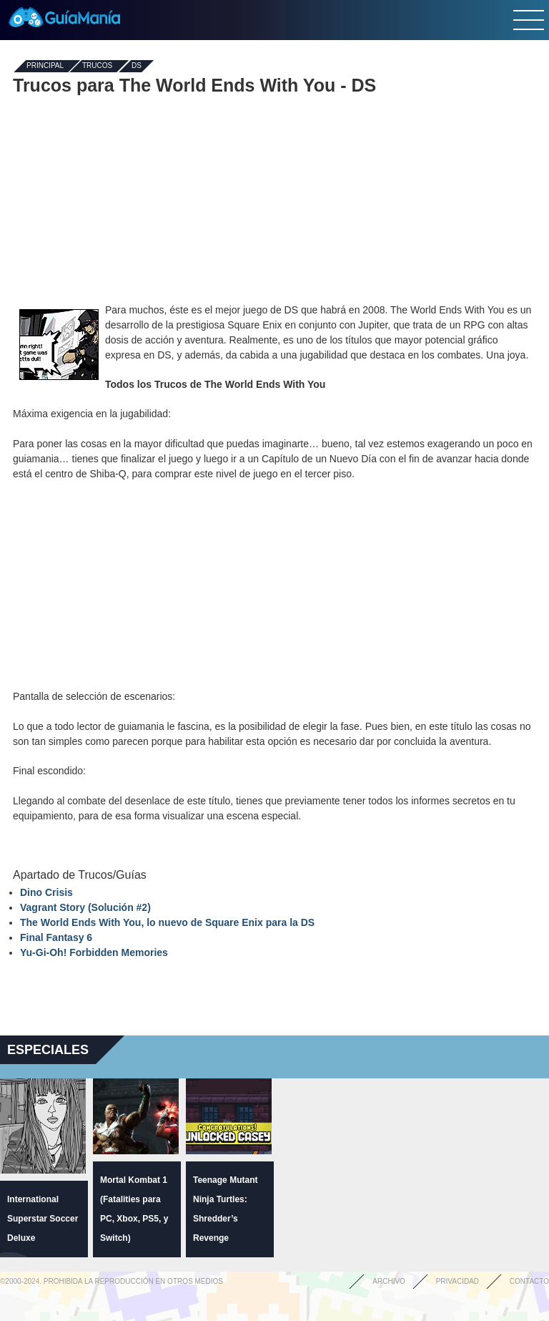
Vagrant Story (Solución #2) (85, 907)
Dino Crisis (46, 892)
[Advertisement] (274, 198)
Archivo (388, 1281)
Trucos (97, 66)
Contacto (529, 1281)
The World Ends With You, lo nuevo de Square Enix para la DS (167, 922)
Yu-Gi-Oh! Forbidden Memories (94, 952)
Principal (45, 66)
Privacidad (457, 1281)
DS (137, 66)
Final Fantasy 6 (56, 937)
